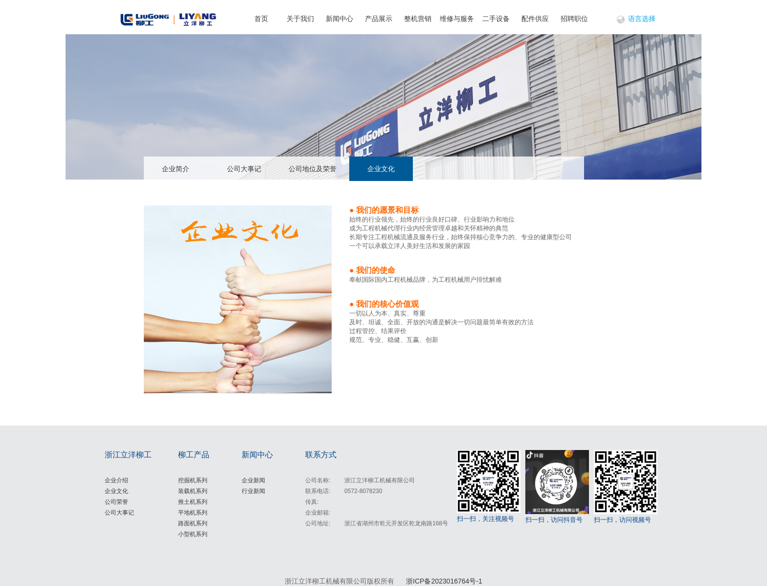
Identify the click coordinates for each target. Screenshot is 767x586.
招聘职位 (574, 19)
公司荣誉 (116, 501)
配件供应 (535, 19)
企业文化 (381, 169)
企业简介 (175, 169)
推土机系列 (192, 501)
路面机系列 (192, 523)
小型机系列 (192, 534)
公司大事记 (244, 169)
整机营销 (417, 19)
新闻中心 (339, 19)
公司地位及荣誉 (313, 169)
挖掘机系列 (192, 480)
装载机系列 (192, 491)
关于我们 (300, 19)
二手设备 (496, 19)
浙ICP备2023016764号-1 (444, 581)
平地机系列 (192, 512)
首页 (261, 19)
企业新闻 (253, 480)
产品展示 (378, 19)
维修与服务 (457, 19)
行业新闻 (253, 491)
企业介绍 (116, 480)
